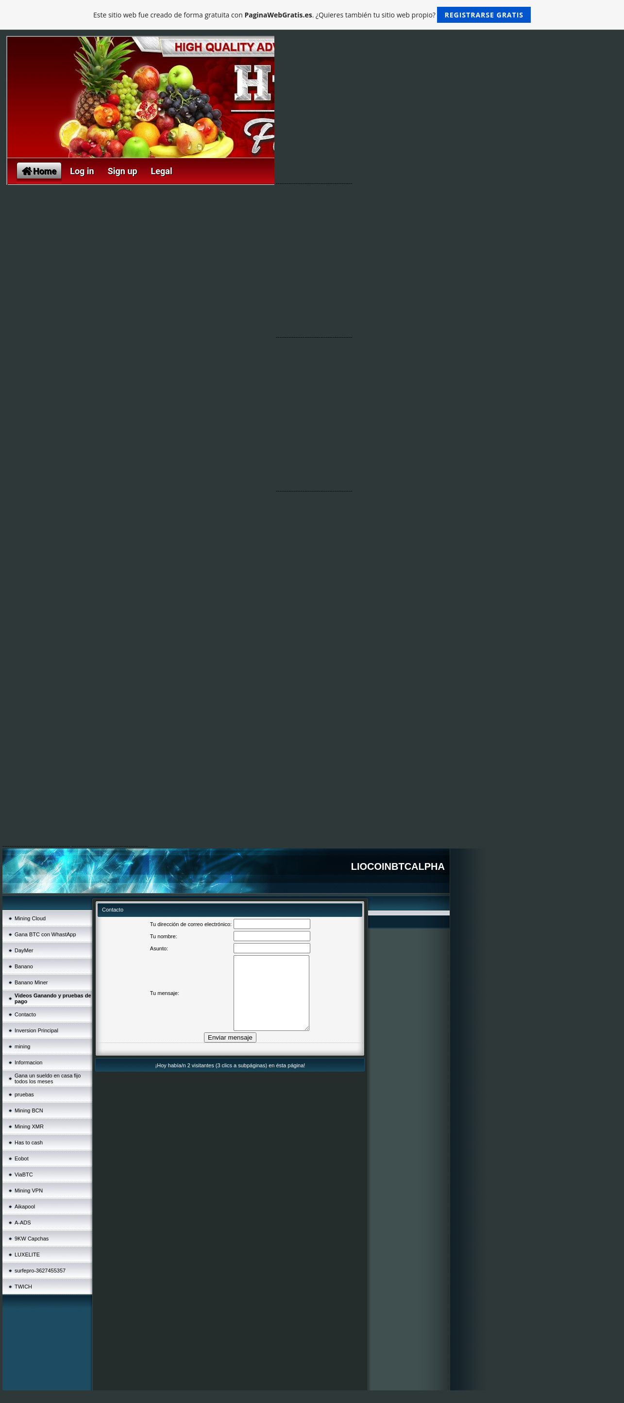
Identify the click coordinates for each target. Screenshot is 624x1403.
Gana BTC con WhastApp (45, 934)
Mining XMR (29, 1126)
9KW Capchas (32, 1238)
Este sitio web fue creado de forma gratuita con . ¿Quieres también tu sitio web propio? (312, 15)
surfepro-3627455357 (40, 1270)
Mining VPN (29, 1190)
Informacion (28, 1062)
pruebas (24, 1094)
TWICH (23, 1286)
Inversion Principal (36, 1030)
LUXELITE (27, 1254)
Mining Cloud (30, 918)
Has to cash (29, 1142)
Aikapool (25, 1206)
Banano (24, 966)
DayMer (24, 950)
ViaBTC (24, 1174)
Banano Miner (31, 982)
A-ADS (23, 1222)
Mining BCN (29, 1110)
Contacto (25, 1014)
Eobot (22, 1158)
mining (22, 1046)
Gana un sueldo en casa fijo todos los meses (48, 1078)
